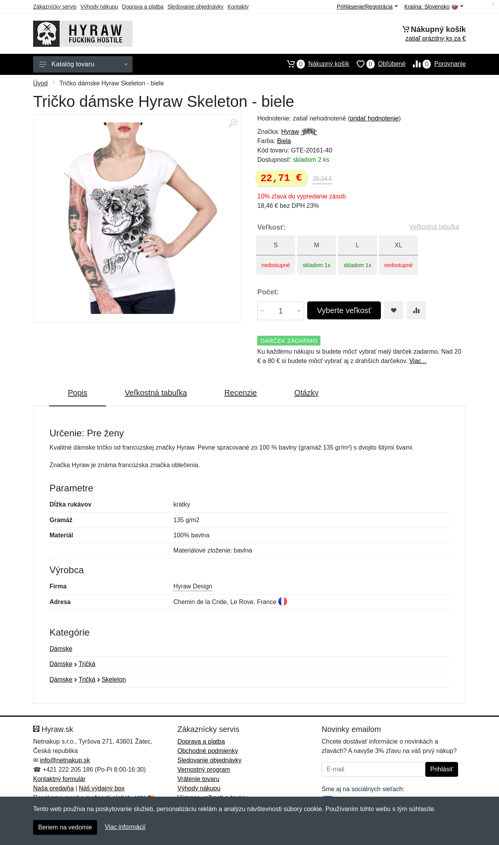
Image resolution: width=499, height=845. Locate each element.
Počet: (268, 292)
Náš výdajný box (101, 788)
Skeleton (114, 679)
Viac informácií (125, 827)
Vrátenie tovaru (198, 779)
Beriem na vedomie (65, 827)
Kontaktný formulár (59, 779)
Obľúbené (377, 64)
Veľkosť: (271, 227)
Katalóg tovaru (83, 64)
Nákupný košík (314, 64)
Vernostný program (203, 769)
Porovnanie (435, 64)
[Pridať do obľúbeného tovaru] (393, 310)
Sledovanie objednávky (195, 7)
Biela (284, 141)
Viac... (417, 361)
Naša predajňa (53, 788)
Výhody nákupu (99, 7)
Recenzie (241, 392)
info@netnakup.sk (65, 760)
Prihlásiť (441, 769)
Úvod (40, 83)
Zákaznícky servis (54, 7)
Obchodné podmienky (207, 751)
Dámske (61, 648)
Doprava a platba (143, 7)
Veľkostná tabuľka (434, 226)
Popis (77, 392)
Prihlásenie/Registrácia (367, 6)
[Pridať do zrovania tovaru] (416, 310)
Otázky (306, 392)
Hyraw (290, 131)
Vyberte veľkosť (344, 310)
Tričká (87, 664)
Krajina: (433, 7)
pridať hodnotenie (374, 118)
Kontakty (237, 7)
